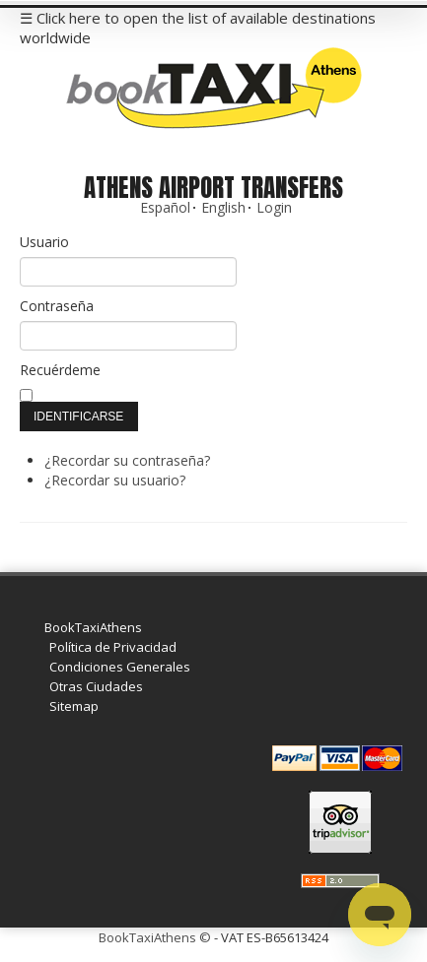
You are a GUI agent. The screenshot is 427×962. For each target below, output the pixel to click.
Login (274, 207)
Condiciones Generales (119, 666)
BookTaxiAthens (93, 627)
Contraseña (57, 305)
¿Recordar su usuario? (114, 480)
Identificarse (78, 416)
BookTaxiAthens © (155, 937)
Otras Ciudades (96, 686)
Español (165, 207)
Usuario (44, 241)
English (223, 207)
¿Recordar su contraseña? (127, 460)
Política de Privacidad (113, 647)
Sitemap (74, 706)
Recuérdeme (60, 369)
